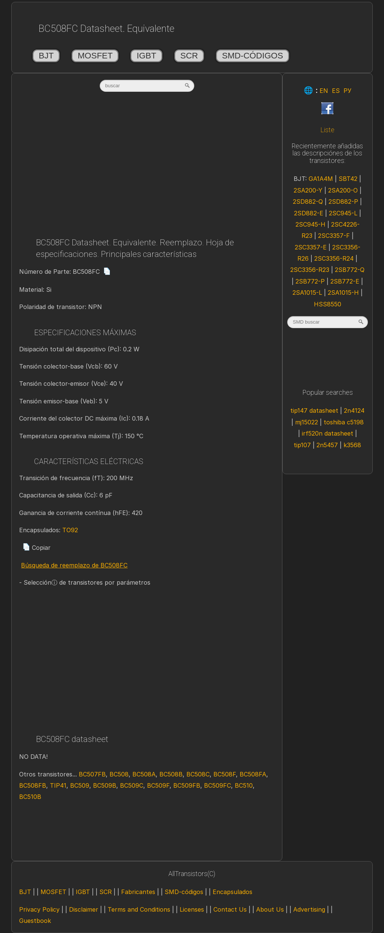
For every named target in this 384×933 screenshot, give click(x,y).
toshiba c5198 (344, 422)
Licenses (192, 909)
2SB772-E (344, 281)
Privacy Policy (39, 909)
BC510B (30, 796)
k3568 (352, 445)
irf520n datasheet (327, 433)
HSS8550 (327, 304)
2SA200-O (343, 190)
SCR (189, 55)
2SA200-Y (308, 190)
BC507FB (92, 774)
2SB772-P (310, 281)
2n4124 (354, 410)
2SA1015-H (343, 292)
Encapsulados (232, 892)
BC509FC (217, 785)
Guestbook (35, 920)
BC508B (171, 774)
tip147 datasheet (314, 410)
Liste (327, 130)
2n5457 (327, 445)
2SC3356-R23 (309, 269)
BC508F (224, 774)
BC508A (144, 774)
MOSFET (95, 55)
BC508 (119, 774)
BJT (46, 55)
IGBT (146, 55)
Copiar (36, 547)
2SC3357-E (311, 247)
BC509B (104, 785)
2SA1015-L (307, 292)
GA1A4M (321, 178)
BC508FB (32, 785)
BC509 (79, 785)
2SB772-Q (349, 269)
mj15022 (306, 422)
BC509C (131, 785)
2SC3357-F (334, 235)
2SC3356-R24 (334, 258)
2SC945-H (311, 224)
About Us (270, 909)
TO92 (70, 530)
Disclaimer (83, 909)
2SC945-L (343, 213)
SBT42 (348, 178)
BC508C (198, 774)
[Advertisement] (147, 167)
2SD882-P (343, 201)
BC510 (244, 785)
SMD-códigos (252, 55)
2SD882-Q (308, 201)
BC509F (158, 785)
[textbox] (147, 86)
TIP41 (58, 785)
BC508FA (253, 774)
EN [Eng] (324, 90)
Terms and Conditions (139, 909)
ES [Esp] (336, 90)
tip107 (302, 445)
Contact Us (230, 909)
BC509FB (186, 785)
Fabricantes (138, 892)
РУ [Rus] (347, 90)
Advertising (309, 909)
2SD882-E (308, 213)
